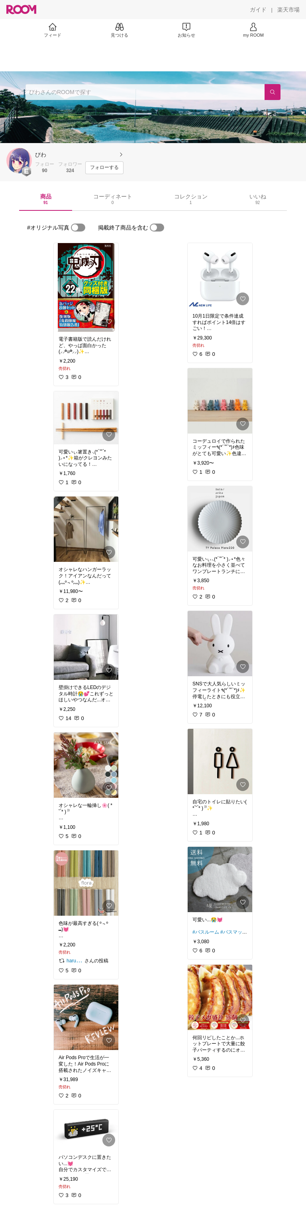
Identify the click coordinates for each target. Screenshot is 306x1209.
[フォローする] (104, 167)
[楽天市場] (288, 9)
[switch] (78, 228)
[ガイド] (258, 9)
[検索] (272, 92)
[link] (86, 287)
